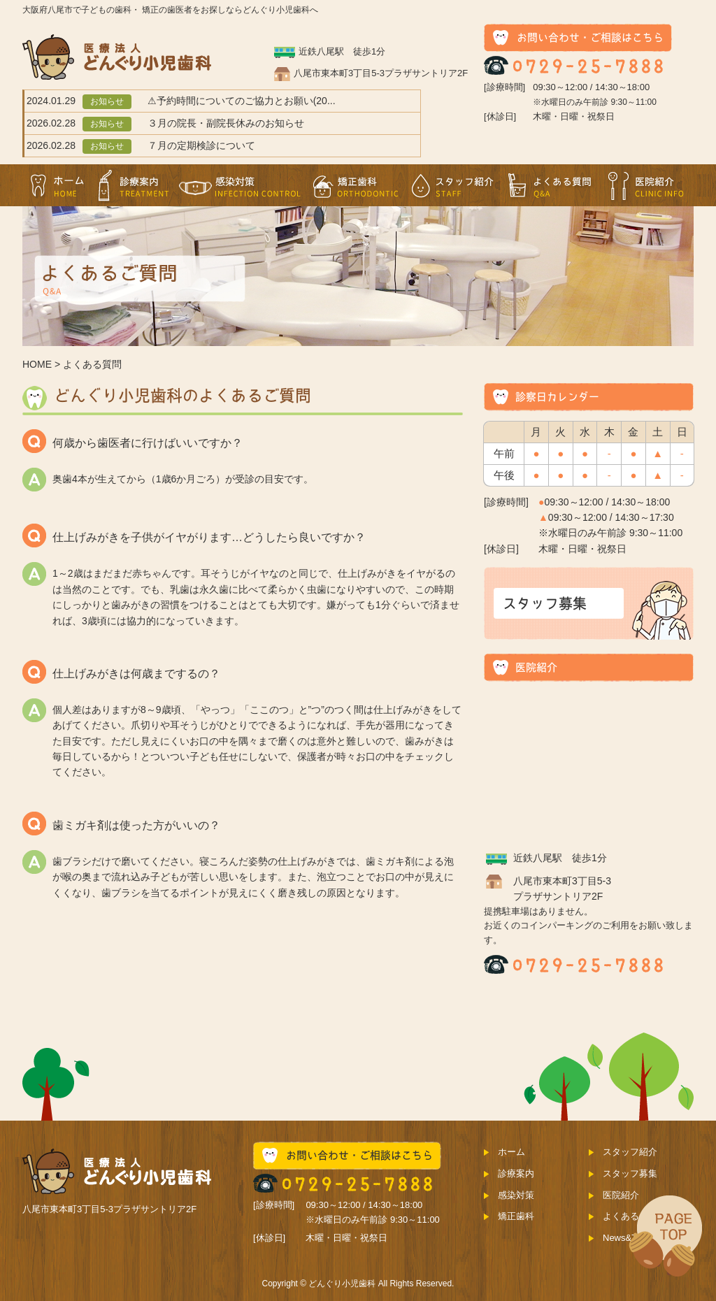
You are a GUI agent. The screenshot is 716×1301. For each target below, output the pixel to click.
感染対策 (240, 185)
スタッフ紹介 (453, 185)
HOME (37, 364)
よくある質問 (550, 185)
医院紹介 (646, 185)
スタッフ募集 (630, 1173)
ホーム (57, 185)
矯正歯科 (356, 185)
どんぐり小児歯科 (341, 1283)
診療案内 (133, 185)
